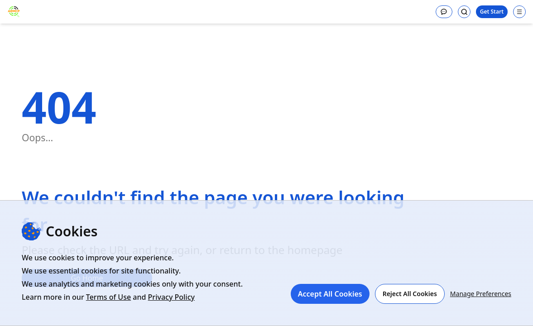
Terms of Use (108, 297)
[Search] (464, 11)
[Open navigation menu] (519, 11)
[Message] (444, 11)
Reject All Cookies (410, 293)
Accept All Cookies (330, 294)
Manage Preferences (480, 293)
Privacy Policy (171, 297)
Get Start (492, 11)
